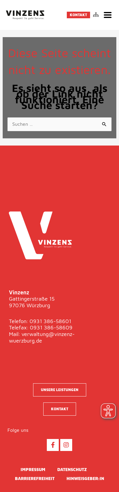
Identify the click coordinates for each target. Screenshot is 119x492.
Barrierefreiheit (35, 478)
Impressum (33, 469)
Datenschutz (72, 469)
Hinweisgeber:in (85, 478)
